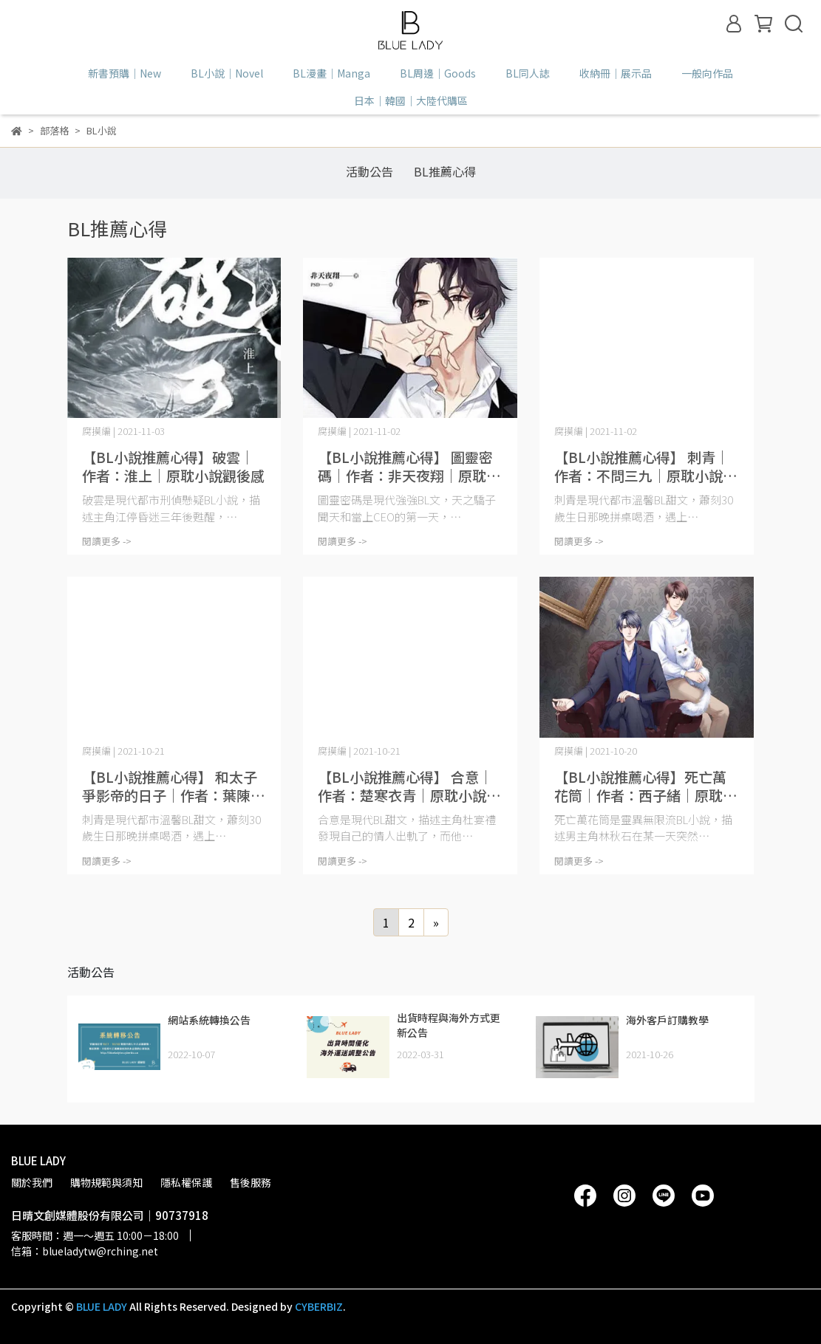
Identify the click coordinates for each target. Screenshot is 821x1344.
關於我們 (31, 1182)
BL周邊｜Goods (438, 73)
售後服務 (250, 1182)
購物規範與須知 (106, 1182)
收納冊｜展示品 (615, 73)
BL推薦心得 (445, 171)
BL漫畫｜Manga (331, 73)
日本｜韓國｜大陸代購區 (411, 100)
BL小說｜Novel (227, 73)
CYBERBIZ (319, 1306)
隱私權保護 (186, 1182)
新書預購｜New (124, 73)
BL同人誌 (527, 73)
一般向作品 (707, 73)
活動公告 (369, 171)
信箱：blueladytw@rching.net (84, 1251)
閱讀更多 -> (107, 541)
